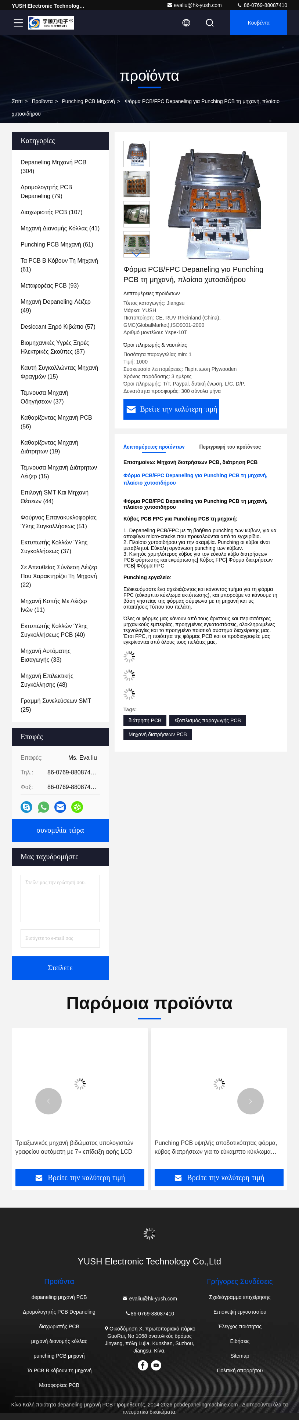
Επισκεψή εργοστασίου (239, 1312)
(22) (59, 576)
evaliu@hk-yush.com (194, 5)
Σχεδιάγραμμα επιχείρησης (239, 1297)
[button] (137, 254)
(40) (54, 630)
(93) (50, 285)
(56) (56, 422)
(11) (54, 605)
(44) (55, 496)
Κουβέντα (259, 23)
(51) (59, 521)
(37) (44, 397)
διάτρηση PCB (145, 720)
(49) (56, 306)
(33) (46, 655)
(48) (47, 680)
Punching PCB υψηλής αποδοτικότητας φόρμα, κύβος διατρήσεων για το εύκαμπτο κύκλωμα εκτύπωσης (216, 1148)
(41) (60, 228)
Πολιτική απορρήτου (240, 1370)
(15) (59, 372)
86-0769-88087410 (262, 5)
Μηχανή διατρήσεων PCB (158, 734)
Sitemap (239, 1356)
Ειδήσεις (239, 1341)
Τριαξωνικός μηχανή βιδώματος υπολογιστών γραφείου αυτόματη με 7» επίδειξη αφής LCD (74, 1147)
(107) (52, 212)
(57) (58, 327)
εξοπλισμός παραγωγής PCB (207, 720)
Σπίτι (17, 101)
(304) (53, 166)
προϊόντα (42, 101)
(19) (49, 447)
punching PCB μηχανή (88, 101)
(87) (55, 347)
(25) (56, 705)
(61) (57, 244)
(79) (46, 191)
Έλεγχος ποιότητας (240, 1326)
